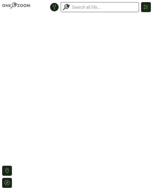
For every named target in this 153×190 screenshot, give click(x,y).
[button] (7, 170)
